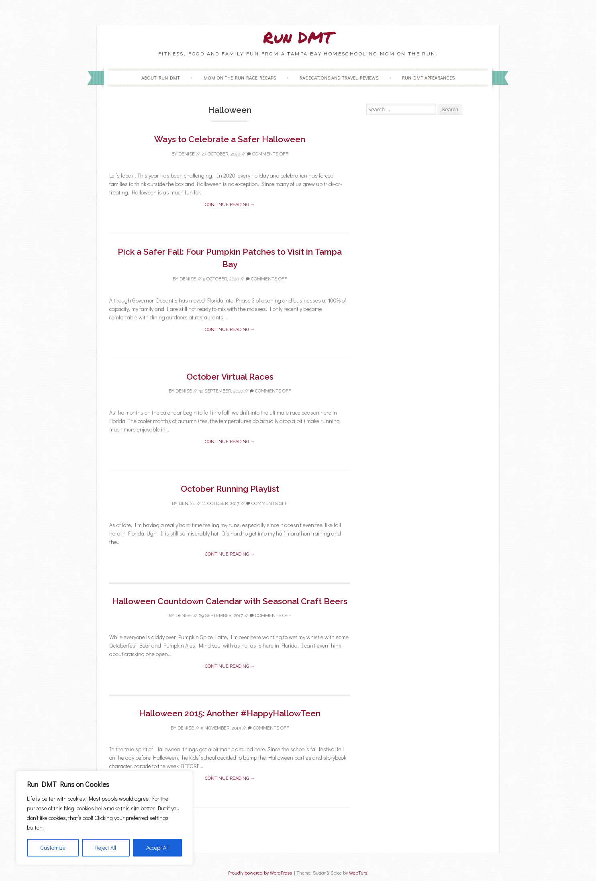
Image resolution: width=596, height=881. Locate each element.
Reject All (105, 847)
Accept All (157, 847)
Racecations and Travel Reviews (339, 77)
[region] (104, 818)
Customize (52, 847)
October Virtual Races (230, 377)
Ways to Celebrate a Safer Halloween (229, 139)
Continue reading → (230, 204)
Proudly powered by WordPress (260, 873)
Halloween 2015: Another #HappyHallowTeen (229, 713)
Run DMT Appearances (428, 77)
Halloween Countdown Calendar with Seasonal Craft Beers (229, 601)
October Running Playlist (230, 489)
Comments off (267, 154)
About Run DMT (160, 77)
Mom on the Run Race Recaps (240, 77)
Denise (186, 154)
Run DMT (298, 37)
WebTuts (358, 873)
